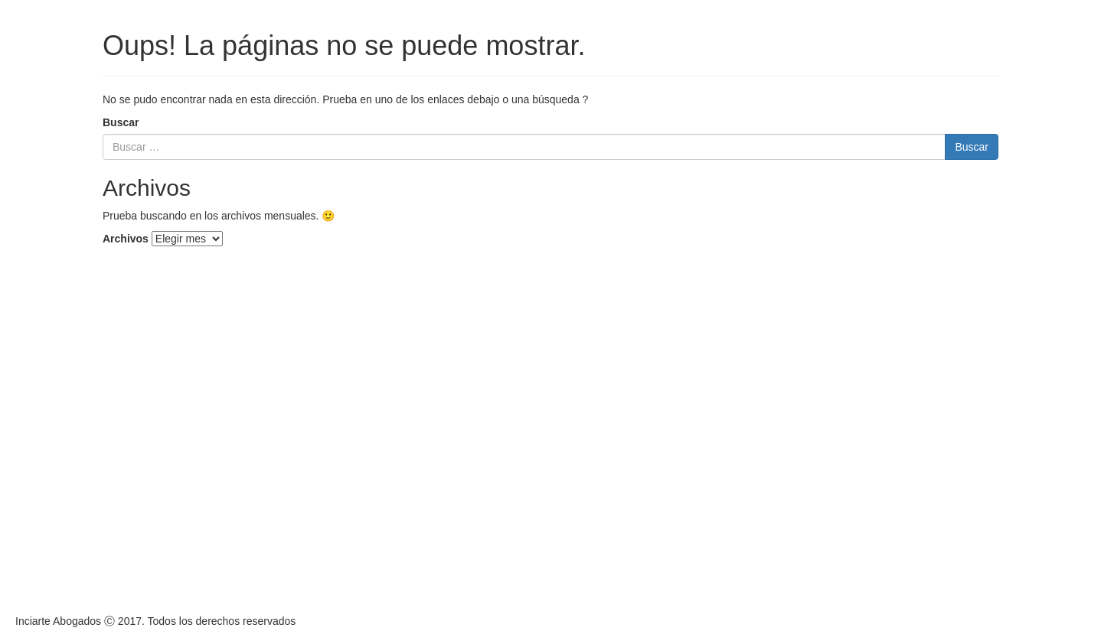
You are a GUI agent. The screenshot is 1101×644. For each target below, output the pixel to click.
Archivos (126, 239)
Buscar (121, 122)
